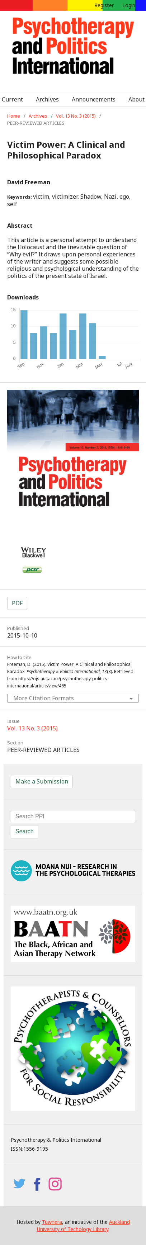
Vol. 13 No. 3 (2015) (76, 116)
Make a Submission (41, 781)
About (136, 99)
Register (104, 5)
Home (13, 116)
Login (128, 5)
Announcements (94, 99)
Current (12, 99)
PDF (17, 603)
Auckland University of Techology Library (83, 1225)
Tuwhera (52, 1221)
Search (24, 831)
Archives (47, 99)
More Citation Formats (43, 698)
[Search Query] (73, 816)
